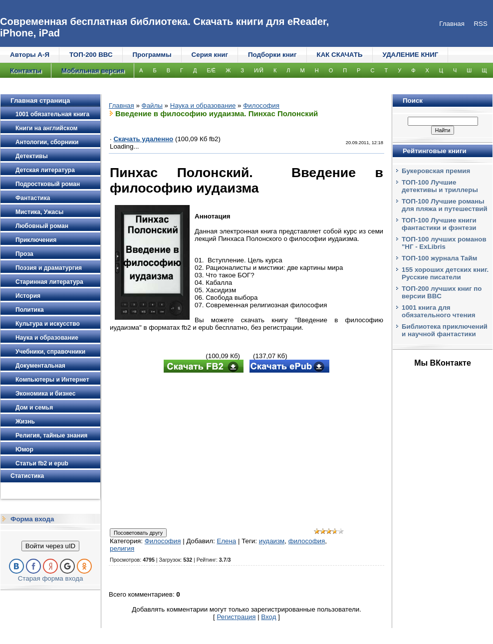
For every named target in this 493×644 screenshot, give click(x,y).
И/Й (258, 70)
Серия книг (210, 54)
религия (122, 548)
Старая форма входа (50, 578)
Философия (261, 105)
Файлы (152, 105)
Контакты (25, 70)
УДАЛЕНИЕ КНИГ (411, 54)
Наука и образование (203, 105)
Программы (152, 54)
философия (306, 541)
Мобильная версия (92, 70)
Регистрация (236, 617)
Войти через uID (50, 546)
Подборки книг (272, 54)
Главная (121, 105)
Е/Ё (211, 70)
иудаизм (272, 541)
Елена (226, 541)
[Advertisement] (246, 451)
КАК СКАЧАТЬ (340, 54)
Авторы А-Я (29, 54)
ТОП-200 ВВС (91, 54)
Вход (268, 617)
